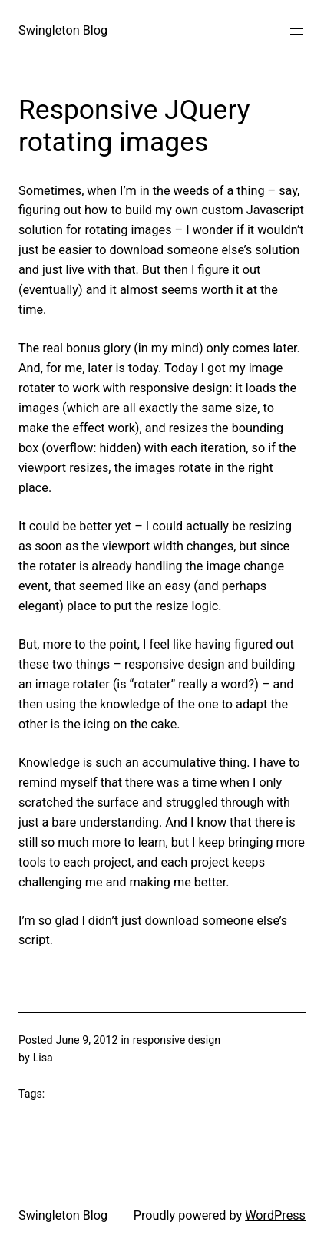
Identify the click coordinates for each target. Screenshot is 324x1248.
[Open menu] (296, 31)
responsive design (176, 1040)
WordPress (275, 1215)
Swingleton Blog (62, 30)
